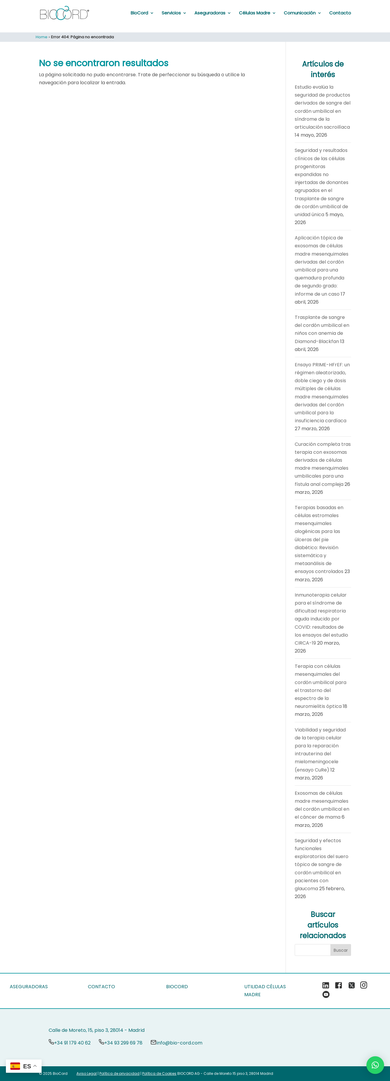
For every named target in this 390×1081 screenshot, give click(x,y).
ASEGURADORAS (29, 986)
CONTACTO (101, 986)
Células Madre (254, 13)
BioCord (139, 13)
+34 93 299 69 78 (123, 1042)
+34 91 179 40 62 (72, 1042)
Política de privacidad (119, 1073)
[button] (375, 1065)
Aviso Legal (86, 1073)
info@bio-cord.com (179, 1042)
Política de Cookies (159, 1073)
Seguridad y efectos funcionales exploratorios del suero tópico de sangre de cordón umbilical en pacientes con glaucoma (321, 864)
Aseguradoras (209, 13)
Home (41, 37)
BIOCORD (177, 986)
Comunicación (300, 13)
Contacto (340, 13)
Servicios (171, 13)
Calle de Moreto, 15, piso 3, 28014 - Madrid (97, 1030)
